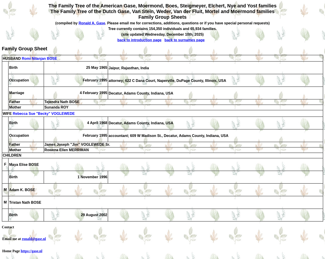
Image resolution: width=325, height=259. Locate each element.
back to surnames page (185, 40)
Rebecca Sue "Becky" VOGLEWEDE (44, 114)
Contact (8, 227)
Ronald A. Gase (92, 23)
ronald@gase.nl (34, 239)
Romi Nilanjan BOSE (39, 58)
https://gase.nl (31, 251)
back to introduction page (139, 40)
